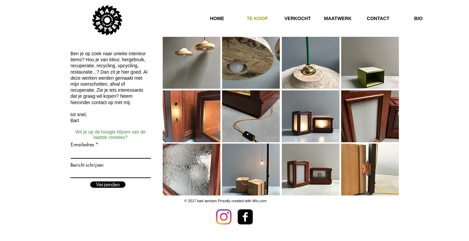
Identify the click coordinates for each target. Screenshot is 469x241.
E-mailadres (82, 144)
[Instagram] (223, 217)
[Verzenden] (107, 184)
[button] (191, 63)
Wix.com (259, 201)
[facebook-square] (245, 217)
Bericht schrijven (86, 165)
